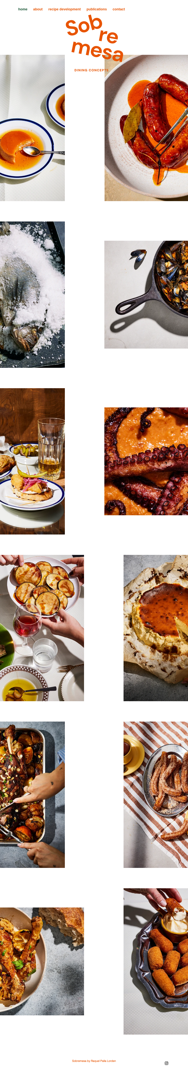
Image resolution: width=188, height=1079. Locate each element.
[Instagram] (166, 1063)
